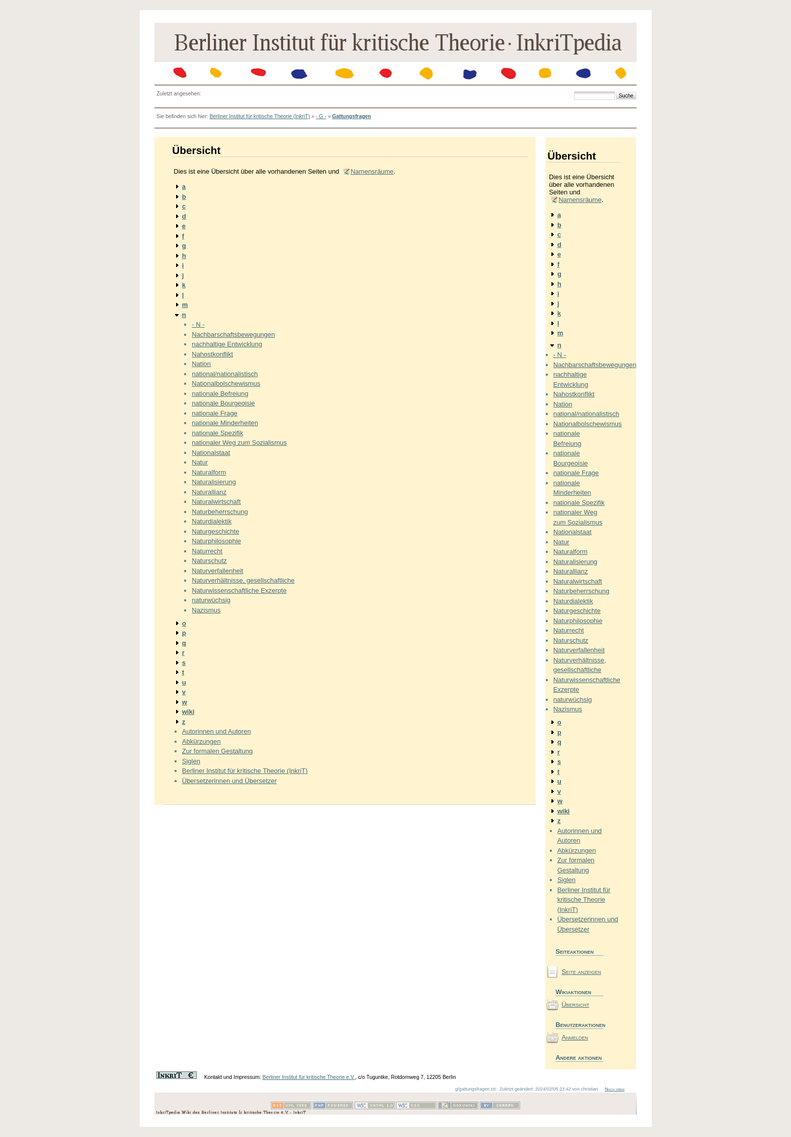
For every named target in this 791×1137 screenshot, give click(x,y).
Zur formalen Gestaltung (217, 751)
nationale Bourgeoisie (223, 403)
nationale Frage (214, 413)
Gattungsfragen (351, 116)
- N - (198, 324)
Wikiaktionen (573, 992)
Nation (201, 364)
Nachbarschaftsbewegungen (233, 334)
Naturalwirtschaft (216, 501)
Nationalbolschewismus (226, 383)
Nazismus (206, 610)
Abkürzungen (201, 741)
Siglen (191, 761)
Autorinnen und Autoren (216, 731)
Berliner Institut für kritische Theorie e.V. (308, 1077)
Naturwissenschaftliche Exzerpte (239, 590)
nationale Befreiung (220, 393)
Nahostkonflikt (212, 354)
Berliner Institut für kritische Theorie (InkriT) (259, 116)
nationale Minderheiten (225, 423)
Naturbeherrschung (220, 511)
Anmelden (574, 1037)
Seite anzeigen (581, 971)
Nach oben (615, 1089)
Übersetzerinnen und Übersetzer (229, 781)
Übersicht (575, 1004)
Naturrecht (207, 551)
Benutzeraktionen (579, 1024)
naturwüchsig (211, 600)
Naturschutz (209, 560)
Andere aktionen (578, 1057)
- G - (321, 116)
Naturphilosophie (216, 541)
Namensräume (372, 171)
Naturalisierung (214, 482)
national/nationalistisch (225, 374)
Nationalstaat (211, 452)
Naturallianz (209, 492)
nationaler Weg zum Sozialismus (239, 442)
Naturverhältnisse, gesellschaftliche (243, 580)
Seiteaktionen (574, 951)
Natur (200, 462)
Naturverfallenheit (217, 571)
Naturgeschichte (215, 531)
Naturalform (209, 472)
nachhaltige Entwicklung (227, 344)
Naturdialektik (212, 521)
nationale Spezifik (217, 433)
